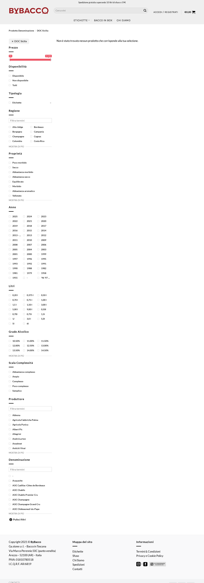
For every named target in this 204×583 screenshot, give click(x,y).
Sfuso (76, 555)
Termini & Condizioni (148, 551)
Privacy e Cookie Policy (149, 555)
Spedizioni (78, 564)
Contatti (77, 569)
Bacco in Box (103, 20)
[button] (165, 12)
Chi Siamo (123, 20)
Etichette (82, 20)
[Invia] (145, 10)
